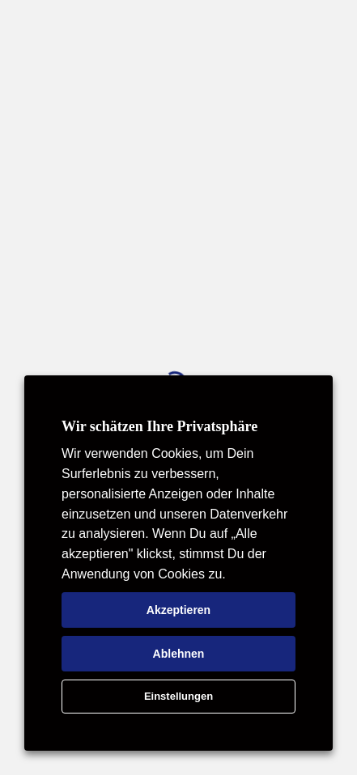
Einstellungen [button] (178, 696)
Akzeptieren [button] (178, 609)
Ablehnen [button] (179, 653)
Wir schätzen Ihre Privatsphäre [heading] (159, 426)
